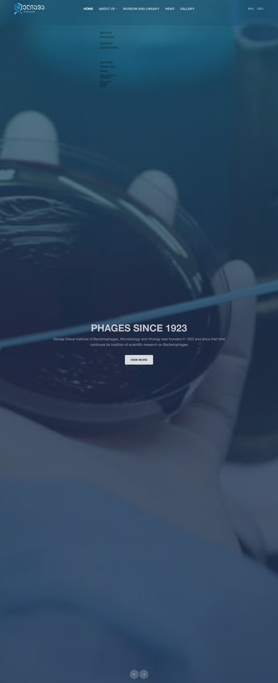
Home (88, 8)
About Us (108, 8)
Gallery (187, 8)
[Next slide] (144, 674)
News (169, 8)
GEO (260, 8)
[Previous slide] (134, 674)
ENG (251, 8)
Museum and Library (141, 8)
